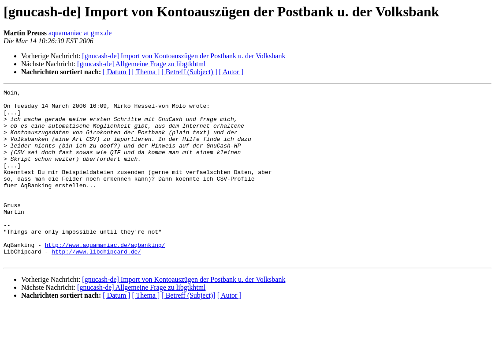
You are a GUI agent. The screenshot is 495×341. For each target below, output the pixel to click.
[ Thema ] (146, 72)
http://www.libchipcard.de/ (96, 284)
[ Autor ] (231, 72)
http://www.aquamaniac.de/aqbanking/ (105, 276)
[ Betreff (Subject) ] (189, 72)
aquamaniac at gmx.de (80, 33)
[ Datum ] (116, 72)
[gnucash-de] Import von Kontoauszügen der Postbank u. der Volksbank (183, 56)
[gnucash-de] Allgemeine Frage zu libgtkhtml (141, 64)
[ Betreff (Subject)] (188, 329)
